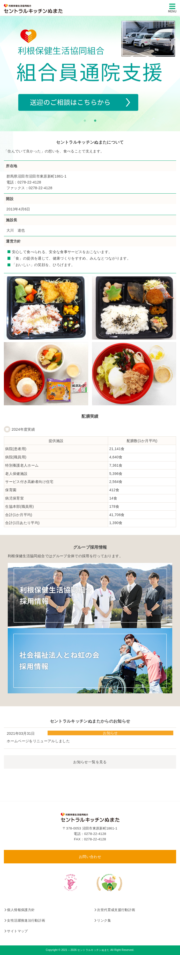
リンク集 (104, 920)
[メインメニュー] (172, 8)
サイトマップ (17, 931)
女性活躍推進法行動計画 (26, 920)
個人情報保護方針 (21, 910)
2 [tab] (93, 119)
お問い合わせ (90, 857)
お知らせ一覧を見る (90, 762)
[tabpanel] (90, 73)
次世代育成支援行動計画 (116, 910)
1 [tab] (83, 119)
